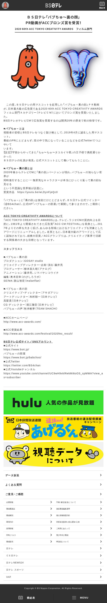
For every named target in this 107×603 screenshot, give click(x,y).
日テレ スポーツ (15, 569)
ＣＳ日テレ (12, 555)
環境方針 (9, 521)
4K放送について (62, 541)
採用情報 (9, 528)
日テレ (9, 548)
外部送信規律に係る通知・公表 (68, 521)
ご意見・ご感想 (14, 494)
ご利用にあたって (63, 528)
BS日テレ (54, 5)
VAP (8, 576)
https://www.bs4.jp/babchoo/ (22, 357)
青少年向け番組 (62, 535)
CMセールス (11, 535)
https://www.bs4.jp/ (16, 349)
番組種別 (9, 515)
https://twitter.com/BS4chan (22, 365)
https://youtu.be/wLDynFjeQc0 (37, 192)
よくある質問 (13, 484)
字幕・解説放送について (66, 502)
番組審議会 (10, 508)
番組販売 (9, 541)
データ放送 (12, 475)
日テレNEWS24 (15, 562)
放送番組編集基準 (63, 508)
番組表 (26, 598)
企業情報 (9, 502)
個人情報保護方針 (63, 515)
